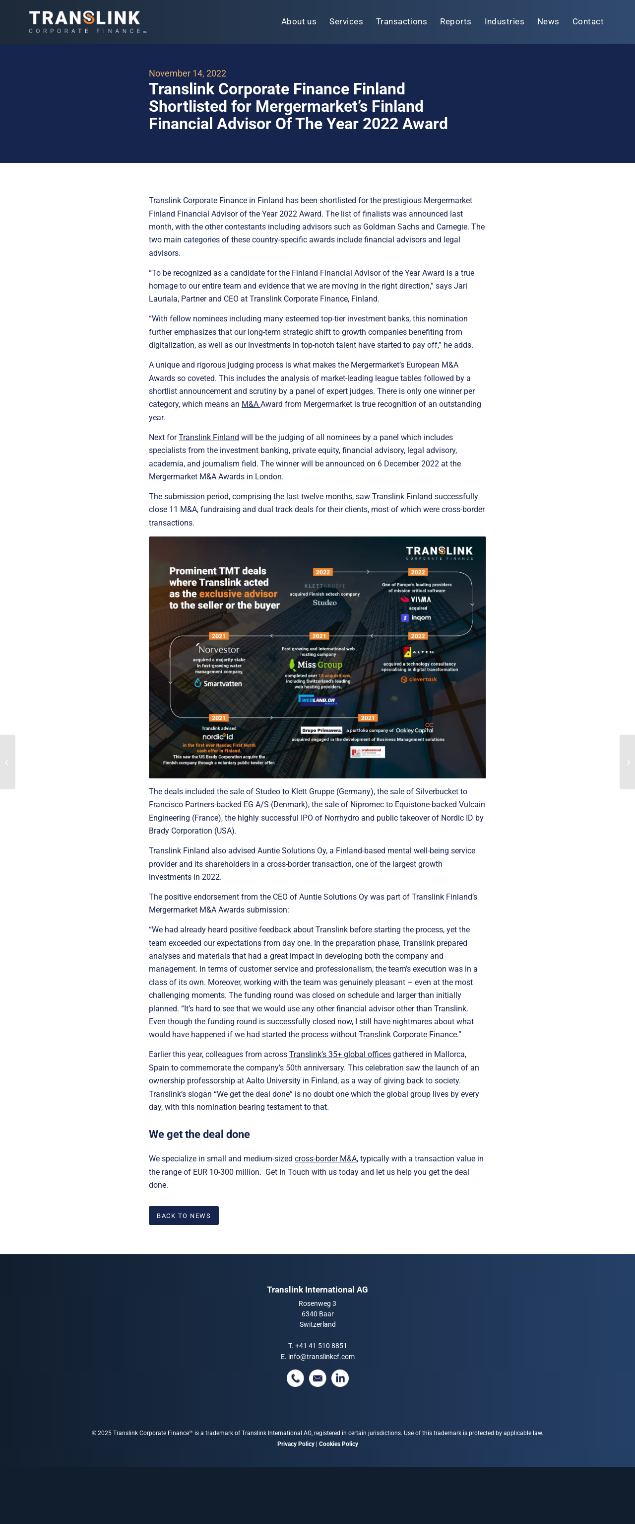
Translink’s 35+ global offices (340, 1054)
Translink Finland (209, 437)
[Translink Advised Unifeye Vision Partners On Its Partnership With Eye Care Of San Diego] (627, 762)
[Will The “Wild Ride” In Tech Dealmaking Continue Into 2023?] (7, 762)
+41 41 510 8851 (321, 1346)
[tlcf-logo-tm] (87, 22)
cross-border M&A (326, 1158)
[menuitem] (299, 22)
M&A (251, 404)
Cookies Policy (338, 1444)
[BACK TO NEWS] (184, 1215)
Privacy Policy (296, 1444)
